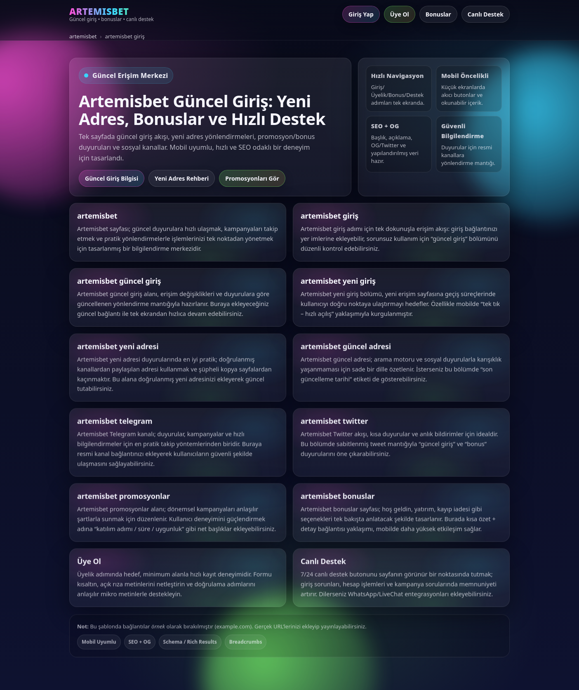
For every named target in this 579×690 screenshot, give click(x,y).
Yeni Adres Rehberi (182, 178)
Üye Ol (399, 14)
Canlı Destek (486, 14)
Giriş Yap (361, 14)
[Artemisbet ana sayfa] (111, 14)
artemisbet (82, 36)
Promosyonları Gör (252, 178)
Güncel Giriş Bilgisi (111, 178)
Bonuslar (438, 14)
